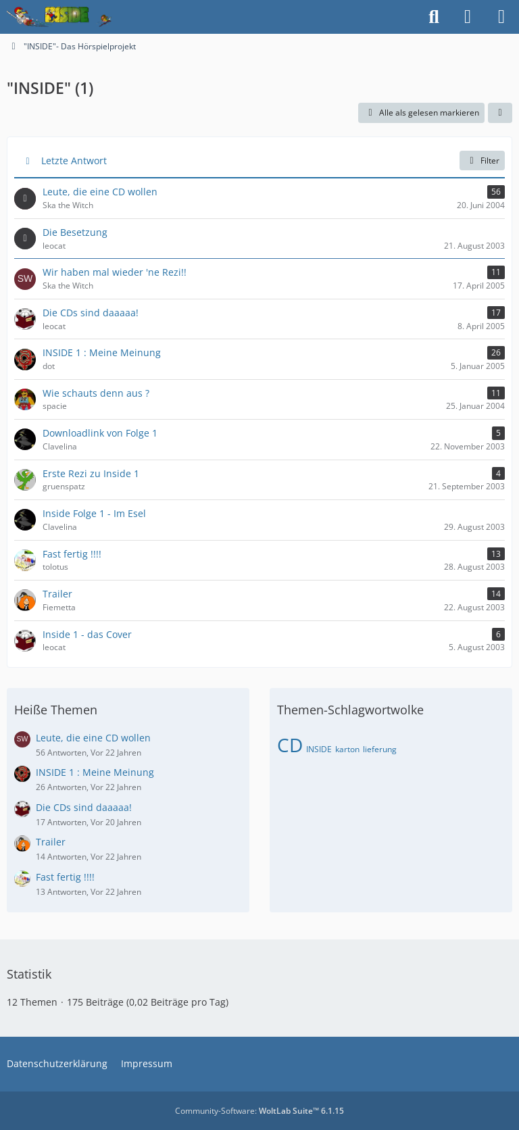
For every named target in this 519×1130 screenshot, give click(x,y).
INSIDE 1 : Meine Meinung (95, 772)
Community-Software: (259, 1110)
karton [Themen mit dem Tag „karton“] (347, 749)
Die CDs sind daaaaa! (84, 807)
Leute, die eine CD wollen (93, 737)
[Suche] (433, 16)
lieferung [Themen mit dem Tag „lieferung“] (380, 749)
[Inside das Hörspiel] (59, 16)
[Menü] (501, 16)
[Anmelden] (467, 17)
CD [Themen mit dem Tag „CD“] (290, 745)
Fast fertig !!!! (65, 876)
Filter (482, 160)
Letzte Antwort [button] (74, 160)
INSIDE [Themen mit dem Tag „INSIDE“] (319, 749)
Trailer (51, 841)
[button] (500, 113)
